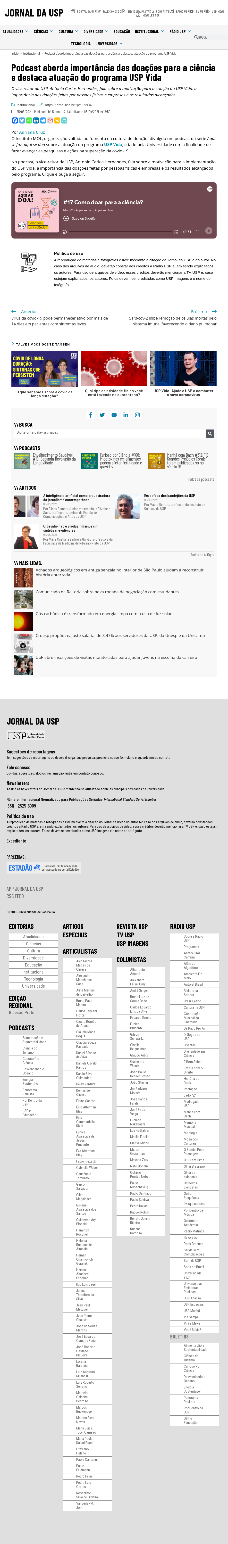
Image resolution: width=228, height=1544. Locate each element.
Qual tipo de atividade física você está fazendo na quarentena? (114, 392)
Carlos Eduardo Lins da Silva (141, 1009)
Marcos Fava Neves (85, 1420)
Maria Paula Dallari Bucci (84, 1441)
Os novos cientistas (191, 1185)
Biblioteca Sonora (191, 993)
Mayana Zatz (139, 1160)
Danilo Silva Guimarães (84, 1076)
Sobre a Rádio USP (193, 938)
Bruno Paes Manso (84, 1003)
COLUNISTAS (131, 959)
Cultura (69, 31)
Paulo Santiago (141, 1193)
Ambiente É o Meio (193, 976)
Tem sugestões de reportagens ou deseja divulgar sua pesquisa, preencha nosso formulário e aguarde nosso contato (88, 757)
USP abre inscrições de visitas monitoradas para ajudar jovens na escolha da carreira (116, 657)
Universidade (109, 43)
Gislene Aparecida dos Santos (86, 1209)
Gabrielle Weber (87, 1167)
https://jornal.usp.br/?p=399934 (68, 105)
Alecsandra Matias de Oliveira (84, 965)
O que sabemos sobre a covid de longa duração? (45, 394)
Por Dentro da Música (193, 1212)
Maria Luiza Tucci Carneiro (86, 1430)
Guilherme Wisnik (137, 1063)
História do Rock (191, 1080)
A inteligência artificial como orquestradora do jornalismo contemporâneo (76, 498)
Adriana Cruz (32, 132)
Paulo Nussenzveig (139, 1185)
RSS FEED (15, 896)
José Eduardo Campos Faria (86, 1338)
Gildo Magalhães (84, 1197)
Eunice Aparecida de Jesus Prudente (85, 1138)
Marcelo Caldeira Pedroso (82, 1397)
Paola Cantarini (87, 1459)
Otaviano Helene (82, 1451)
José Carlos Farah (138, 1101)
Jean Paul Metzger (83, 1307)
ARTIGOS (73, 926)
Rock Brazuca (193, 1244)
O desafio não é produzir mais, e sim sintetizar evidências (71, 528)
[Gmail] (50, 120)
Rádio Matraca (194, 1231)
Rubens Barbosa (136, 1231)
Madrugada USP (191, 1103)
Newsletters (18, 783)
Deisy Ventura (85, 1084)
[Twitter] (22, 120)
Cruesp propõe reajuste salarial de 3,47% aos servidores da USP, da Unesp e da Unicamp (120, 635)
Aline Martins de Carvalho (85, 992)
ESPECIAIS (75, 935)
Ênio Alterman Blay (86, 1109)
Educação (122, 31)
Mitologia (190, 1133)
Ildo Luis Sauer (86, 1284)
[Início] (15, 53)
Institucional (150, 31)
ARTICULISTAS (80, 951)
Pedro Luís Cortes (83, 1484)
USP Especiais (194, 1304)
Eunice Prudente (136, 1026)
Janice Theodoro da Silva (85, 1294)
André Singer (139, 990)
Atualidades (16, 31)
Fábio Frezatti (86, 1161)
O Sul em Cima (194, 1160)
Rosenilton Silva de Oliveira (87, 1495)
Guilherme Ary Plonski (86, 1222)
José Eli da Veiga (137, 1111)
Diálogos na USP (192, 1036)
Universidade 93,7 (193, 1275)
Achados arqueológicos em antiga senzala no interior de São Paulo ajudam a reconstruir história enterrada (119, 572)
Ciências (44, 31)
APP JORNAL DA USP (25, 888)
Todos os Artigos (202, 554)
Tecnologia (81, 43)
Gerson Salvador (82, 1186)
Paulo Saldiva (139, 1199)
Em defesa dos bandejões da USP (169, 496)
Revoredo (190, 1237)
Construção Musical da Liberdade (192, 1018)
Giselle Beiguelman (138, 1047)
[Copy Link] (57, 120)
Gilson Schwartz (137, 1036)
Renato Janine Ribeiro (140, 1220)
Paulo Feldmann (83, 1468)
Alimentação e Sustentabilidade (34, 1040)
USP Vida (113, 144)
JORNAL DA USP (34, 12)
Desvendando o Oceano (33, 1071)
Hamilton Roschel (82, 1232)
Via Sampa (191, 1317)
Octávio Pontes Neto (139, 1174)
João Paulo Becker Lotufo (140, 1074)
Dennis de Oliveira (83, 1092)
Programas (191, 947)
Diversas (190, 1045)
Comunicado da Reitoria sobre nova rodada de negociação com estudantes (107, 591)
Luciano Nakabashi (137, 1122)
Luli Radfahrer (139, 1130)
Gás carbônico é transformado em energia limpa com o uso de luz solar (104, 613)
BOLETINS (179, 1336)
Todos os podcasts (201, 479)
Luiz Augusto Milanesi (85, 1374)
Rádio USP (180, 31)
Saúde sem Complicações (194, 1252)
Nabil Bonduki (139, 1166)
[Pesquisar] (210, 433)
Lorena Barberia (82, 1363)
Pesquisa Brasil (194, 1204)
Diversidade (96, 31)
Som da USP (192, 1260)
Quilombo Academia (191, 1223)
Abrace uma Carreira (192, 955)
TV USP (125, 935)
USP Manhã (192, 1311)
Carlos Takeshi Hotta (86, 1013)
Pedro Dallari (139, 1206)
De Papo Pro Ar (194, 1028)
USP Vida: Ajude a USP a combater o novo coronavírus (183, 392)
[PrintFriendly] (64, 120)
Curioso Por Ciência (31, 1061)
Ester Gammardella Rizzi (85, 1121)
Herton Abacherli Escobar (82, 1274)
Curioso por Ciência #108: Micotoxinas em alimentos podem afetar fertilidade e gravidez (121, 460)
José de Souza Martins (86, 1328)
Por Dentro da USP (32, 1102)
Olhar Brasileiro (194, 1166)
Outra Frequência (191, 1195)
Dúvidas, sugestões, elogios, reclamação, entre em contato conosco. (55, 773)
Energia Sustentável (31, 1081)
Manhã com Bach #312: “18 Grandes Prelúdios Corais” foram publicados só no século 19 (188, 460)
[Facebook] (15, 120)
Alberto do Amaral (137, 971)
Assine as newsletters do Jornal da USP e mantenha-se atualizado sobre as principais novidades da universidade (85, 789)
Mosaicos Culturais (191, 1141)
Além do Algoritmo (191, 965)
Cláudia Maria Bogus (85, 1034)
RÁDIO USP (182, 926)
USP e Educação (29, 1113)
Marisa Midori (139, 1143)
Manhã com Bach (192, 1114)
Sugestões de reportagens (31, 751)
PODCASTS (21, 1028)
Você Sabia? (192, 1330)
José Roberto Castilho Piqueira (85, 1351)
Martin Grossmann (138, 1151)
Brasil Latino (192, 1001)
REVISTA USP (132, 926)
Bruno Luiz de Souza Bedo (139, 999)
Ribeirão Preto (21, 1012)
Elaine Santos (85, 1101)
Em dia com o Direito (193, 1070)
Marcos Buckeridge (84, 1409)
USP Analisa (192, 1298)
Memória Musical (190, 1124)
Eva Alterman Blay (85, 1153)
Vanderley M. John (85, 1505)
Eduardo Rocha (140, 1018)
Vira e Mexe (192, 1323)
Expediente (16, 840)
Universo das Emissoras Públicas (193, 1287)
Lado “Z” (190, 1095)
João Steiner (139, 1082)
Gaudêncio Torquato (83, 1176)
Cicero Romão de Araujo (86, 1023)
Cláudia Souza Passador (86, 1044)
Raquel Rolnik (139, 1212)
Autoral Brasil (193, 984)
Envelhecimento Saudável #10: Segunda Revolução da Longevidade (54, 458)
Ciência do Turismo (30, 1050)
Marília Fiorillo (140, 1137)
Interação (190, 1089)
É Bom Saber (193, 1062)
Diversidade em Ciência (194, 1053)
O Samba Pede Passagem (194, 1152)
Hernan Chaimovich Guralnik (84, 1259)
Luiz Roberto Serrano (85, 1384)
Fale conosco (18, 767)
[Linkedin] (36, 120)
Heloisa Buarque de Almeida (84, 1245)
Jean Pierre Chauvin (84, 1317)
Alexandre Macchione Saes (84, 980)
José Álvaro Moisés (138, 1091)
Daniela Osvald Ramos (86, 1065)
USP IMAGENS (132, 943)
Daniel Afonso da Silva (86, 1055)
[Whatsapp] (29, 120)
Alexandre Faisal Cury (137, 982)
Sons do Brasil (194, 1267)
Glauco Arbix (139, 1055)
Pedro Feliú (84, 1476)
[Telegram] (43, 120)
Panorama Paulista (30, 1092)
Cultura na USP (194, 1007)
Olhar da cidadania (190, 1175)
